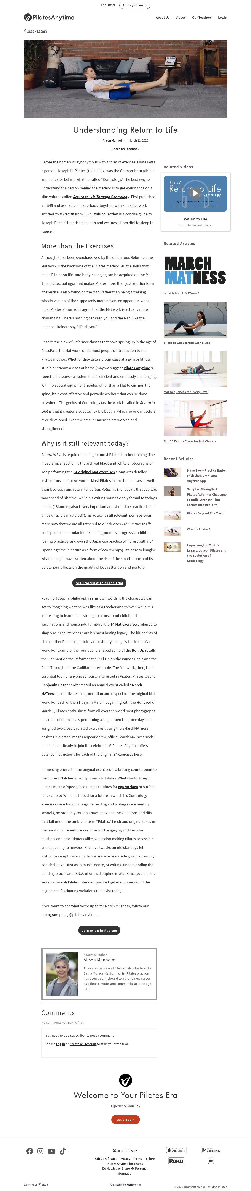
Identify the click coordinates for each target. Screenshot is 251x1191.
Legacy (42, 31)
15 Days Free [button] (135, 5)
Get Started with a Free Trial (99, 583)
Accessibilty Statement (125, 1185)
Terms (137, 1159)
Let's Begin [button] (125, 1119)
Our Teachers (202, 17)
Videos (181, 17)
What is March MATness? (181, 293)
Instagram (49, 914)
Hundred (144, 702)
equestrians (128, 786)
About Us (162, 17)
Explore (149, 1159)
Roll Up (138, 650)
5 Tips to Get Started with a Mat (187, 342)
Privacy (125, 1159)
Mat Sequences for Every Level (186, 392)
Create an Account (83, 1044)
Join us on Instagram (99, 930)
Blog (29, 31)
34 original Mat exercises (94, 471)
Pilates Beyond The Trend (206, 513)
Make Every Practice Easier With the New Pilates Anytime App (206, 475)
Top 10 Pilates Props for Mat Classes (190, 441)
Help (118, 1151)
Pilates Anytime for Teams (125, 1164)
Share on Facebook (125, 148)
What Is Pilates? (198, 529)
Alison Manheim (114, 140)
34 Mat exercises (124, 624)
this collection (106, 214)
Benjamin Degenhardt (59, 684)
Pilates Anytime (137, 367)
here (138, 754)
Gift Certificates (106, 1159)
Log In (222, 17)
